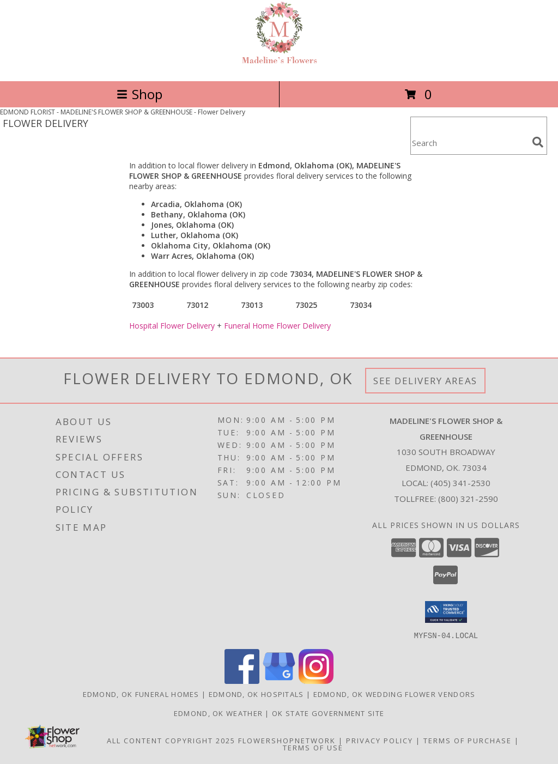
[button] (446, 612)
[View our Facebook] (242, 680)
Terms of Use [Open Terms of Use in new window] (313, 747)
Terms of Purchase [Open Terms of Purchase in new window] (467, 740)
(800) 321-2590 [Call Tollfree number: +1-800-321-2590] (468, 498)
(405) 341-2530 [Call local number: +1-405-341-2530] (460, 482)
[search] (538, 142)
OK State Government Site (328, 713)
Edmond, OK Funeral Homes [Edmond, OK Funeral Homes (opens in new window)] (141, 694)
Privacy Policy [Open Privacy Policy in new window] (379, 740)
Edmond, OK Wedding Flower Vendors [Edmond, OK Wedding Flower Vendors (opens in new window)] (394, 694)
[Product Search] (469, 142)
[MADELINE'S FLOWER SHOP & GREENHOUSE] (279, 65)
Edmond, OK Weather (218, 713)
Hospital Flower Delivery (172, 325)
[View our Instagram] (316, 680)
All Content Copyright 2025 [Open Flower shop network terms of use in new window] (171, 740)
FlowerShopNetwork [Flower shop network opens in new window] (287, 740)
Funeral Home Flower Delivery (277, 325)
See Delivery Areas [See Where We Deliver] (425, 380)
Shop (139, 94)
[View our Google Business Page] (279, 680)
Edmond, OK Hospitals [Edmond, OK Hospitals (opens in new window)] (256, 694)
